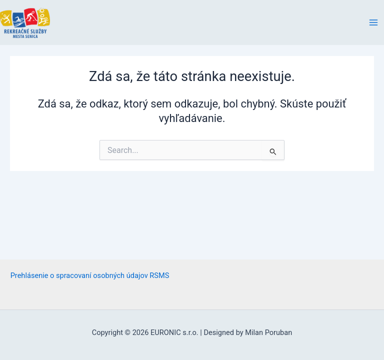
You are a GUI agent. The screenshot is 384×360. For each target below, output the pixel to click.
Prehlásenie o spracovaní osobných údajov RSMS (90, 275)
